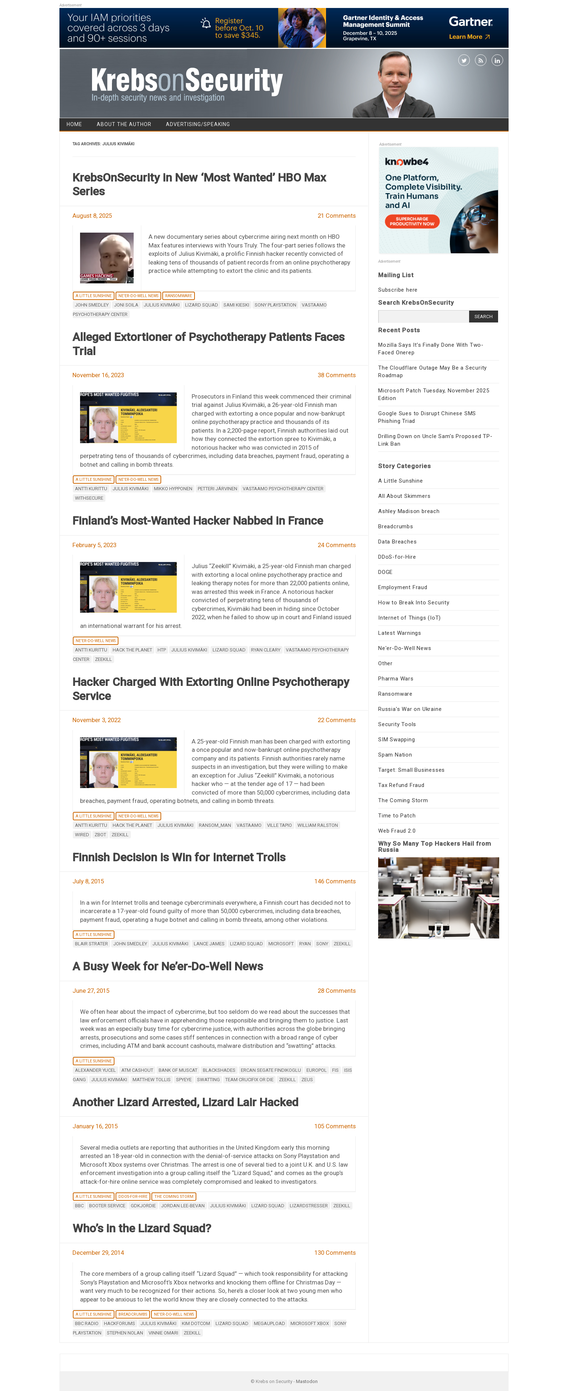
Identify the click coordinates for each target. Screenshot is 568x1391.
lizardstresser (309, 1205)
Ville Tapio (279, 825)
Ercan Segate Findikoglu (271, 1070)
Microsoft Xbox (310, 1323)
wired (82, 834)
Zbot (100, 834)
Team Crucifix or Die (249, 1079)
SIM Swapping (396, 739)
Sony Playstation (275, 305)
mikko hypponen (173, 488)
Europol (316, 1070)
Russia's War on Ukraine (410, 709)
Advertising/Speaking (198, 124)
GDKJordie (143, 1205)
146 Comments (335, 881)
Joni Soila (126, 305)
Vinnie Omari (163, 1333)
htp (162, 650)
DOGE (385, 572)
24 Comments (337, 545)
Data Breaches (397, 541)
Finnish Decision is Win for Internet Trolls (178, 857)
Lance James (209, 943)
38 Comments (337, 375)
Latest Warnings (399, 633)
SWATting (208, 1079)
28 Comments (337, 990)
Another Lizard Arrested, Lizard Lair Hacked (185, 1102)
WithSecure (89, 498)
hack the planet (132, 650)
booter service (107, 1205)
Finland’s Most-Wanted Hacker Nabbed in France (197, 521)
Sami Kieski (236, 305)
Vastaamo (249, 825)
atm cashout (137, 1070)
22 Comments (337, 720)
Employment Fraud (402, 587)
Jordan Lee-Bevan (183, 1205)
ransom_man (215, 825)
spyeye (184, 1079)
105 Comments (335, 1126)
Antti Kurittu (91, 488)
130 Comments (335, 1252)
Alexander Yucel (95, 1070)
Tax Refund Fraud (401, 785)
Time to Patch (396, 815)
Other (385, 663)
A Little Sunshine (94, 295)
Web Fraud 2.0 (396, 831)
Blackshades (219, 1070)
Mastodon (307, 1381)
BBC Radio (87, 1323)
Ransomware (178, 295)
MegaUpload (269, 1323)
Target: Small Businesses (411, 770)
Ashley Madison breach (409, 511)
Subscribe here (398, 290)
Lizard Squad (201, 305)
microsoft (281, 943)
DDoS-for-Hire (132, 1196)
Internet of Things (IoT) (409, 618)
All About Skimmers (404, 496)
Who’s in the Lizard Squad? (141, 1228)
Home (74, 124)
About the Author (124, 124)
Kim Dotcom (196, 1323)
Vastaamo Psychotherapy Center (283, 488)
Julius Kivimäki (162, 305)
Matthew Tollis (152, 1079)
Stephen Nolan (125, 1333)
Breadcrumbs (132, 1314)
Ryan (305, 943)
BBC (79, 1205)
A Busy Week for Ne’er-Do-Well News (167, 966)
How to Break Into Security (414, 602)
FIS (335, 1070)
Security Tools (397, 724)
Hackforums (119, 1323)
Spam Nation (395, 754)
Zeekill (103, 659)
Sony (322, 943)
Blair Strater (91, 943)
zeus (307, 1079)
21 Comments (337, 215)
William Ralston (317, 825)
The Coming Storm (173, 1196)
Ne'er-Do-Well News (138, 295)
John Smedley (92, 305)
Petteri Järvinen (217, 488)
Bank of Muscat (178, 1070)
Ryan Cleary (265, 650)
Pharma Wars (396, 678)
